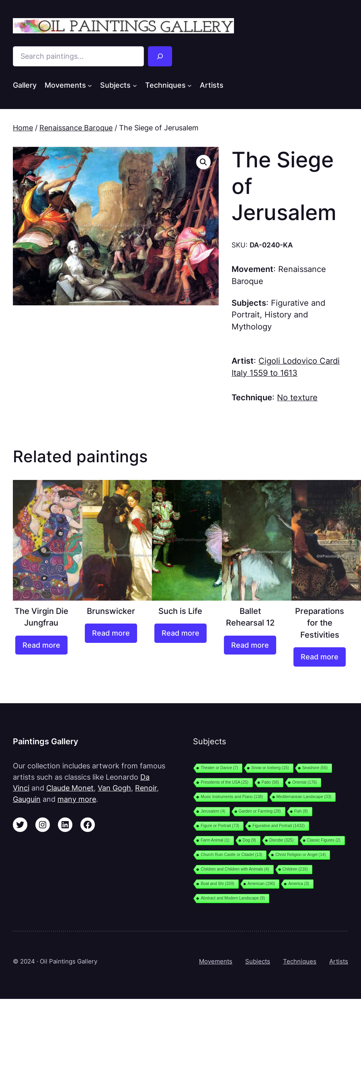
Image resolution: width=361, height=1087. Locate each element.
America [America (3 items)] (298, 883)
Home (23, 128)
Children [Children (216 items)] (295, 869)
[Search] (160, 56)
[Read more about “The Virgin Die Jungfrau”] (41, 645)
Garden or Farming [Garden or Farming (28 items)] (260, 811)
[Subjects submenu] (135, 85)
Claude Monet (70, 788)
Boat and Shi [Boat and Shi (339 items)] (217, 883)
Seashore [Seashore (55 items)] (315, 768)
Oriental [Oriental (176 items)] (304, 782)
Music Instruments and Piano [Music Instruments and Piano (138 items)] (232, 797)
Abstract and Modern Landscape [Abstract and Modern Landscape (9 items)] (233, 898)
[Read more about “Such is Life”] (180, 633)
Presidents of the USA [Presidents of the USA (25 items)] (224, 782)
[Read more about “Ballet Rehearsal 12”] (250, 645)
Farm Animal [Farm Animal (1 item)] (215, 840)
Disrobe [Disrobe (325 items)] (281, 840)
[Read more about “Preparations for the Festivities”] (319, 656)
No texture (297, 397)
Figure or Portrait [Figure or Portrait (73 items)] (220, 825)
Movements (215, 961)
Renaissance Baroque (76, 128)
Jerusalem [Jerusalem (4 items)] (213, 811)
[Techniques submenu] (189, 85)
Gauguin (27, 799)
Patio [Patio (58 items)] (270, 782)
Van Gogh (114, 788)
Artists (338, 961)
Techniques (299, 961)
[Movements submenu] (90, 85)
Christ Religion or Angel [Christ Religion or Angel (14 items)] (300, 854)
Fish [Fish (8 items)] (301, 811)
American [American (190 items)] (261, 883)
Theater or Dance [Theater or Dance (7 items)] (219, 768)
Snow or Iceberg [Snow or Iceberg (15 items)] (270, 768)
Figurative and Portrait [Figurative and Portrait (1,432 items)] (278, 825)
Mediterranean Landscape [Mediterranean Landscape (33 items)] (304, 797)
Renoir (146, 788)
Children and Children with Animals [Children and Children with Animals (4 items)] (235, 869)
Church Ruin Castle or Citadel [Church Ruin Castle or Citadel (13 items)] (231, 854)
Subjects (257, 961)
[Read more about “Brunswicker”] (111, 633)
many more (76, 799)
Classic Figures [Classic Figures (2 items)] (323, 840)
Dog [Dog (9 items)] (249, 840)
